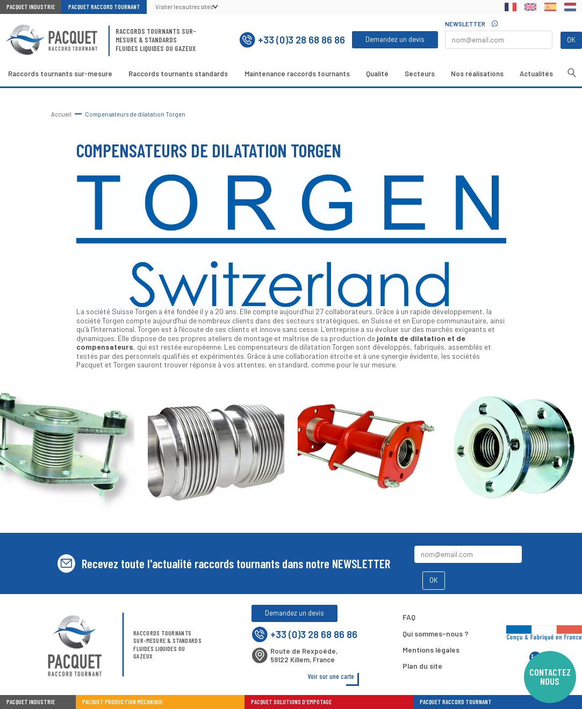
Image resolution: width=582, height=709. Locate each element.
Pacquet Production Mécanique (122, 701)
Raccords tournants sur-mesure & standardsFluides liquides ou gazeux (156, 40)
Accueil (61, 114)
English (530, 7)
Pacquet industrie (30, 701)
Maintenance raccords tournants (297, 73)
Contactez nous (550, 677)
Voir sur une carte (331, 676)
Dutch (570, 7)
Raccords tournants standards (178, 73)
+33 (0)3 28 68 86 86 (292, 40)
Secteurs (420, 73)
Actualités (536, 73)
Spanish (550, 7)
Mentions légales (431, 649)
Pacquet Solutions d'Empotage (291, 701)
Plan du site (422, 665)
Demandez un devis (395, 39)
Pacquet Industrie (30, 6)
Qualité (377, 73)
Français (511, 7)
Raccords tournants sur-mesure (60, 73)
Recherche (571, 73)
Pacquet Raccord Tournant (104, 6)
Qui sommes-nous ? (436, 633)
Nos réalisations (477, 73)
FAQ (409, 616)
